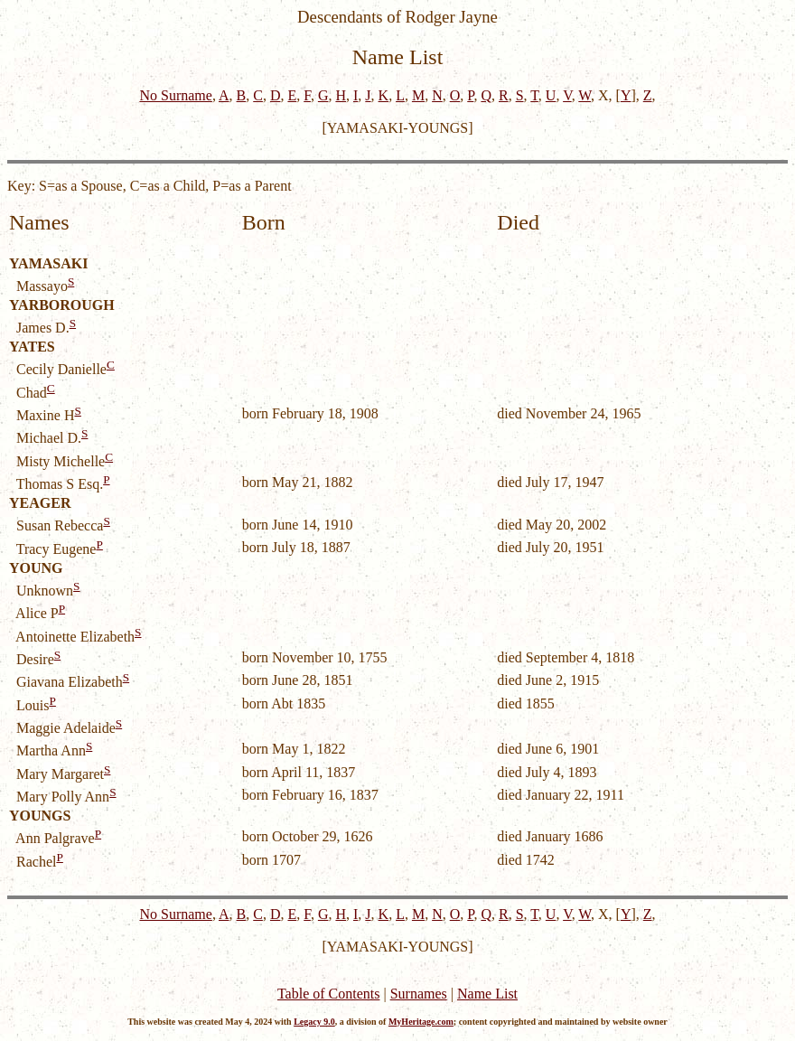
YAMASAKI (48, 263)
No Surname (175, 95)
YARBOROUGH (62, 305)
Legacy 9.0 (314, 1022)
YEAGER (39, 503)
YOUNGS (39, 815)
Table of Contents (328, 993)
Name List (487, 993)
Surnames (418, 993)
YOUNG (36, 568)
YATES (32, 346)
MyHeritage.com (421, 1022)
